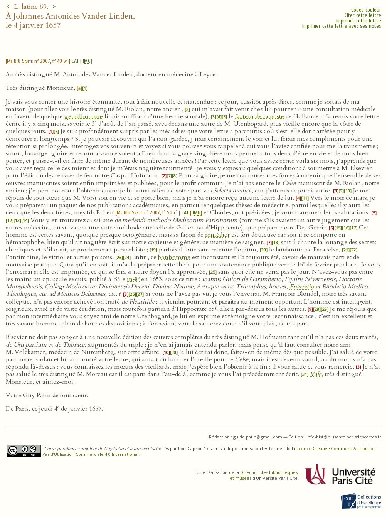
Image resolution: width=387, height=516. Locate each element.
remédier (217, 235)
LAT (75, 61)
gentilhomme (83, 116)
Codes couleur (366, 10)
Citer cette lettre (363, 15)
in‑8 (133, 279)
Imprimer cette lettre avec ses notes (341, 26)
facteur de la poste (259, 116)
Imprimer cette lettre (358, 20)
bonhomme (174, 257)
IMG (87, 61)
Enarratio (301, 286)
